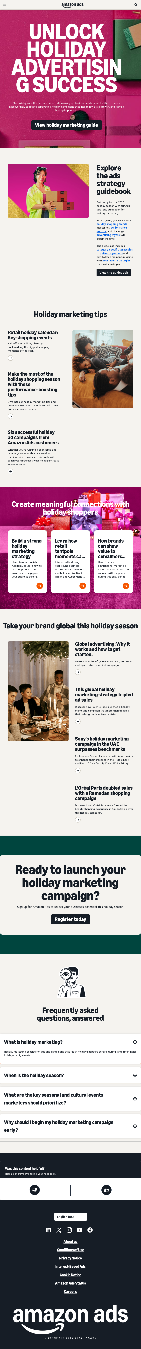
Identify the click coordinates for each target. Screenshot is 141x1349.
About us (70, 1241)
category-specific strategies (115, 249)
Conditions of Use (70, 1249)
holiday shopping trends (112, 224)
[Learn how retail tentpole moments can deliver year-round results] (70, 561)
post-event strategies (116, 260)
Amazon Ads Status (70, 1283)
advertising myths (108, 235)
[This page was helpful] (106, 1190)
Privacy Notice (70, 1258)
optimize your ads (111, 253)
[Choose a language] (70, 1217)
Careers (70, 1291)
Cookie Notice (70, 1274)
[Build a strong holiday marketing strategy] (27, 561)
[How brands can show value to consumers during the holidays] (113, 561)
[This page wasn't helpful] (34, 1190)
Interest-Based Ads (70, 1266)
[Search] (136, 4)
